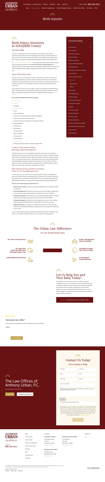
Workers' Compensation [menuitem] (48, 8)
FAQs (26, 452)
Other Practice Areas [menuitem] (79, 8)
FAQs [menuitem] (96, 8)
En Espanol (52, 4)
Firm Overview (27, 4)
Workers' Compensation (31, 443)
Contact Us (65, 4)
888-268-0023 (94, 4)
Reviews (45, 4)
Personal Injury (29, 439)
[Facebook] (86, 436)
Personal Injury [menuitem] (35, 8)
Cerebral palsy (17, 100)
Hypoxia (15, 103)
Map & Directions (48, 445)
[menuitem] (79, 47)
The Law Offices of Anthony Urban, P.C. (22, 62)
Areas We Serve (37, 4)
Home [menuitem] (27, 8)
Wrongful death (17, 141)
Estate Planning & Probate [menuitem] (64, 8)
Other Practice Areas (30, 446)
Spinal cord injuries (18, 108)
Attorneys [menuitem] (89, 8)
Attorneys (27, 449)
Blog (58, 4)
